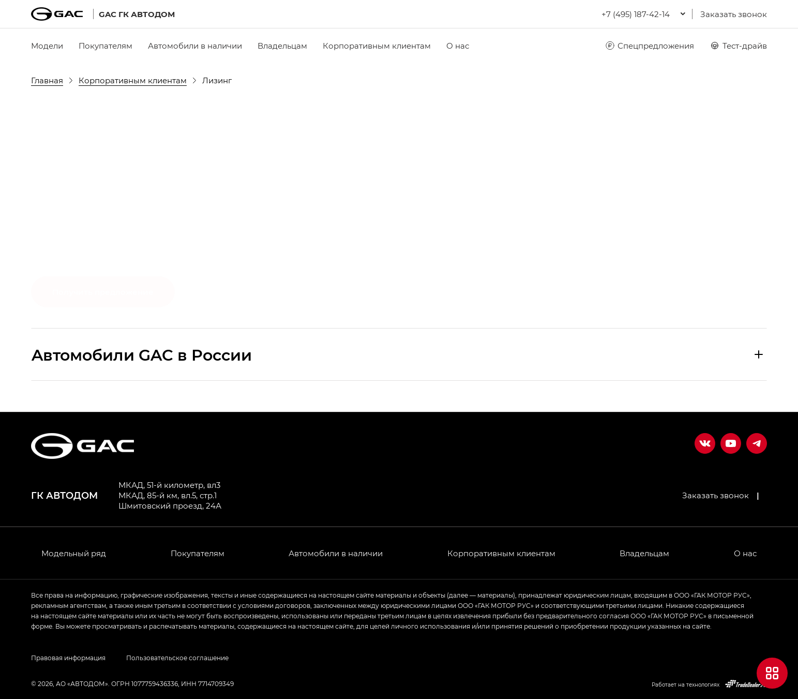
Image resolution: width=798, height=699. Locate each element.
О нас (457, 45)
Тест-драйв (738, 45)
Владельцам (282, 45)
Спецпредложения (649, 45)
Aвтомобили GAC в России (142, 354)
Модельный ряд (73, 553)
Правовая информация (68, 657)
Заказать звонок (733, 14)
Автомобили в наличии (195, 45)
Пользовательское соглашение (177, 657)
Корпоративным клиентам (377, 45)
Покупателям (105, 45)
